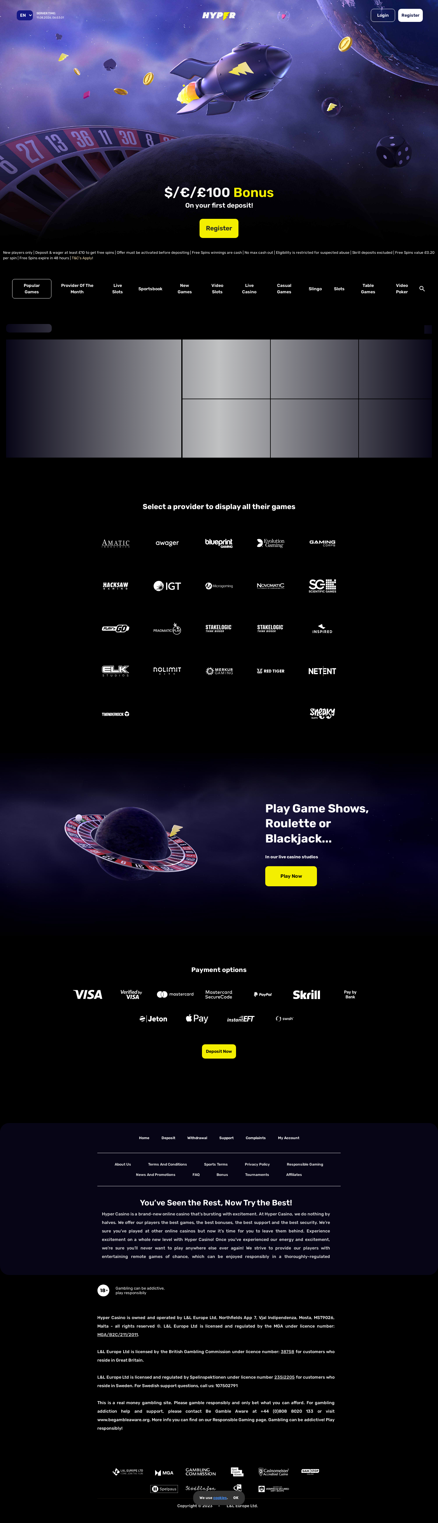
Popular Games (32, 289)
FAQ (196, 1175)
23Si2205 (284, 1377)
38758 (287, 1351)
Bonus (222, 1175)
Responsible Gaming (305, 1164)
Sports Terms (216, 1164)
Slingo (315, 288)
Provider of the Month (77, 289)
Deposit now (219, 1051)
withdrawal (197, 1138)
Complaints (256, 1138)
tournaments (257, 1175)
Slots (339, 288)
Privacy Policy (257, 1164)
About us (123, 1164)
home (144, 1138)
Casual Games (284, 289)
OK (235, 1498)
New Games (185, 289)
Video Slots (217, 289)
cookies (220, 1498)
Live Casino (249, 289)
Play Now (291, 876)
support (226, 1138)
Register (410, 15)
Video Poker (402, 289)
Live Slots (117, 289)
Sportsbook (150, 288)
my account (288, 1138)
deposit (168, 1138)
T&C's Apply (82, 258)
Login (383, 15)
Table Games (368, 289)
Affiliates (294, 1175)
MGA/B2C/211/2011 (117, 1334)
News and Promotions (156, 1175)
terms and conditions (167, 1164)
